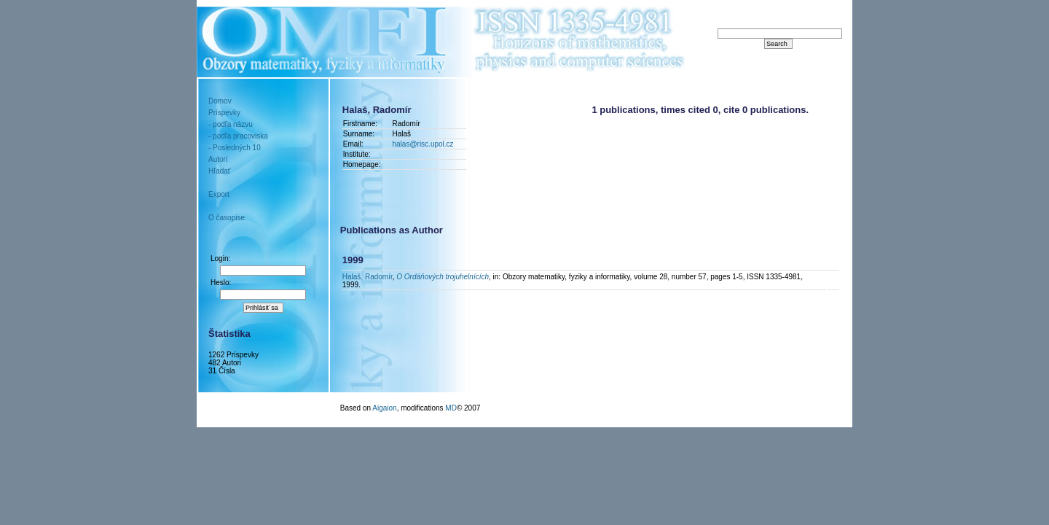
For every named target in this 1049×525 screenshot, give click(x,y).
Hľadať (219, 171)
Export (218, 194)
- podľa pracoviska (238, 136)
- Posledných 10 (234, 148)
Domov (220, 101)
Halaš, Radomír (367, 277)
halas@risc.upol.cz (424, 144)
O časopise (226, 218)
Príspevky (224, 113)
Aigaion (384, 408)
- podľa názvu (230, 124)
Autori (217, 159)
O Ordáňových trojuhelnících (442, 277)
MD (451, 408)
